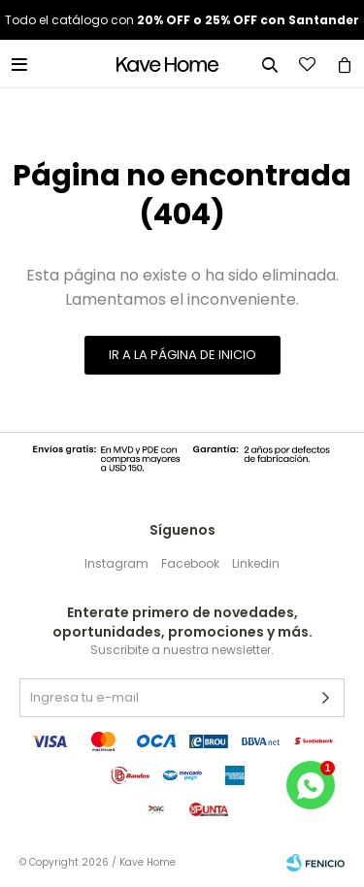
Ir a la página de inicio (182, 354)
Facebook (190, 563)
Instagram (116, 563)
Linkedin (256, 563)
